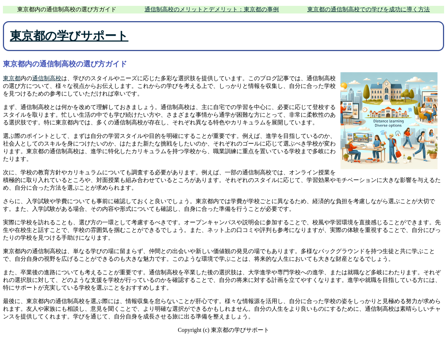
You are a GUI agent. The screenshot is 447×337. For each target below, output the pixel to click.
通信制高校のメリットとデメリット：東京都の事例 (211, 9)
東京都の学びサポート (69, 35)
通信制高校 (46, 78)
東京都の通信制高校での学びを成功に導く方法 (368, 9)
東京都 (11, 78)
